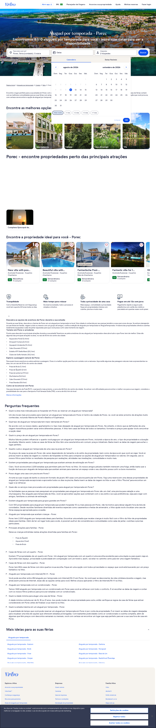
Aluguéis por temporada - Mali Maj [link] (20, 663)
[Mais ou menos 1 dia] (67, 113)
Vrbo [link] (107, 687)
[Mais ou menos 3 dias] (85, 113)
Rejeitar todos (119, 717)
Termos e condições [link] (61, 699)
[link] (37, 245)
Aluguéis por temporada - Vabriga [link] (92, 663)
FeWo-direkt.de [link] (111, 695)
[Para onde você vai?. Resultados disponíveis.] (29, 53)
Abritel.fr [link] (109, 691)
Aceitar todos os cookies (119, 723)
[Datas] (72, 53)
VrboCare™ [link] (8, 691)
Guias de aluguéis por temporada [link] (16, 703)
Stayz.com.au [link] (110, 703)
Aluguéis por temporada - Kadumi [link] (20, 644)
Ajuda (118, 4)
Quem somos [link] (59, 687)
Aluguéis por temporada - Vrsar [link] (19, 653)
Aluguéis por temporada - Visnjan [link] (20, 658)
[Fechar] (152, 716)
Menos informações (13, 395)
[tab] (71, 59)
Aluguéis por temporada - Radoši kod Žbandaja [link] (97, 658)
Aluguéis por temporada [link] (25, 85)
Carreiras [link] (58, 691)
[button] (85, 79)
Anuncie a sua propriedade (100, 4)
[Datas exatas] (57, 113)
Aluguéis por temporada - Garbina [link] (92, 644)
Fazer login (146, 4)
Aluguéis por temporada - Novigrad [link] (92, 649)
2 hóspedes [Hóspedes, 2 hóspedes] (105, 53)
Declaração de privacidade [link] (64, 703)
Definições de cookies (119, 710)
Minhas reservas (131, 4)
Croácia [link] (37, 85)
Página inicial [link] (10, 85)
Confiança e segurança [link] (12, 695)
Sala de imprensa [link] (61, 695)
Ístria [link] (44, 85)
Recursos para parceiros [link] (12, 699)
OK (126, 120)
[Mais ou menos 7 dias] (94, 113)
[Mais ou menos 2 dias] (76, 113)
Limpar (117, 120)
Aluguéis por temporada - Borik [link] (19, 649)
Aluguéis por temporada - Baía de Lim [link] (93, 653)
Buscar (143, 52)
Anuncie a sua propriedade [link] (14, 687)
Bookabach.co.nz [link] (111, 699)
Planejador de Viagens (76, 4)
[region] (78, 716)
